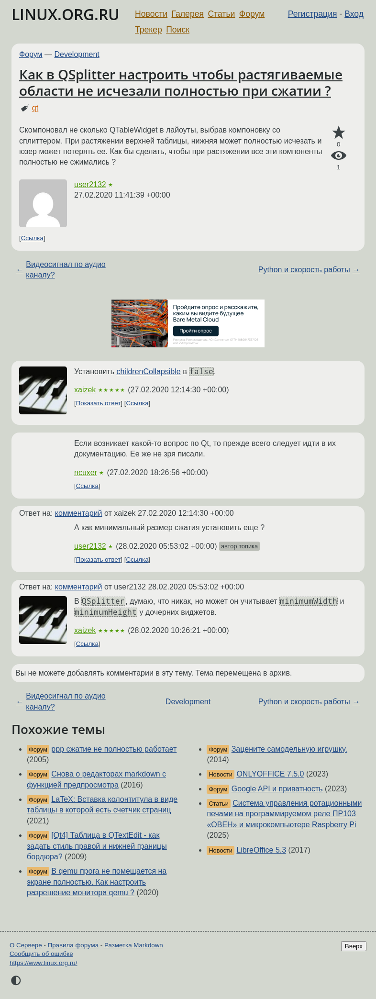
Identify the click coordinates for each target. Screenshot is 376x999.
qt (35, 108)
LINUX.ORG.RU (65, 14)
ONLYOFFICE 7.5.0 (270, 774)
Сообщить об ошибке (41, 953)
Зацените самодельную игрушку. (289, 749)
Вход (354, 14)
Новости (151, 14)
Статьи (221, 14)
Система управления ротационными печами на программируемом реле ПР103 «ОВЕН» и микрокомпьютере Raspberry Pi (284, 814)
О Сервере (26, 945)
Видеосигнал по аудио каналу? (65, 269)
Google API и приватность (277, 789)
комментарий (78, 513)
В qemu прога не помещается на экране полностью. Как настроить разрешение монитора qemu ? (96, 882)
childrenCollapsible (148, 371)
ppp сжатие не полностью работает (114, 749)
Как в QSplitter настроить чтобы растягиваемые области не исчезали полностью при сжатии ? (181, 82)
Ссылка (32, 238)
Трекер (148, 29)
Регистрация (312, 14)
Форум (252, 14)
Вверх (354, 946)
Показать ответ (98, 403)
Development (77, 54)
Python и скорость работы (304, 270)
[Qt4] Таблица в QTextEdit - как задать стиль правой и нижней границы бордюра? (97, 846)
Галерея (188, 14)
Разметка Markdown (133, 945)
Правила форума (73, 945)
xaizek (85, 390)
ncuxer (85, 472)
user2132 (90, 184)
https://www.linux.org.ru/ (43, 962)
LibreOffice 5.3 (261, 850)
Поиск (177, 29)
